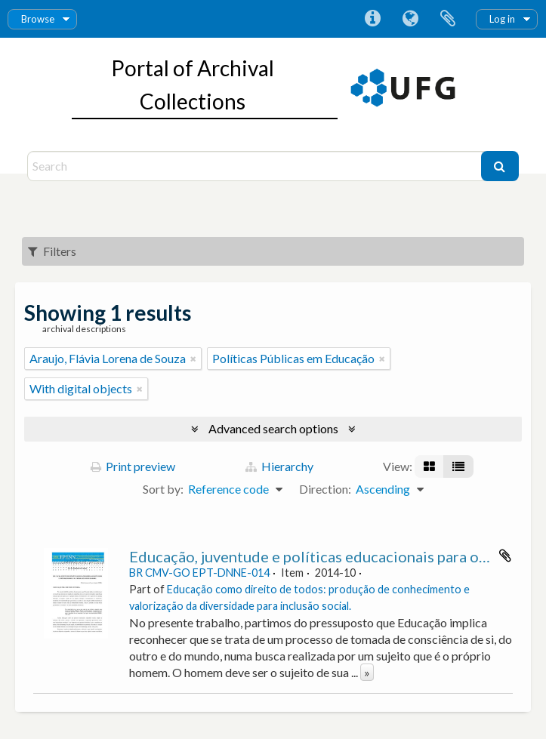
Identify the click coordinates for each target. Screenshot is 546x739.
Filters (52, 251)
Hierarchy (279, 466)
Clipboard (448, 19)
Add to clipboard (505, 555)
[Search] (256, 166)
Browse (37, 19)
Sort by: (163, 489)
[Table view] (458, 466)
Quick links (372, 19)
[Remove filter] (193, 358)
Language (410, 19)
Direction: (325, 489)
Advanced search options (273, 428)
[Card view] (429, 466)
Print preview (133, 466)
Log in (502, 19)
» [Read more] (367, 672)
